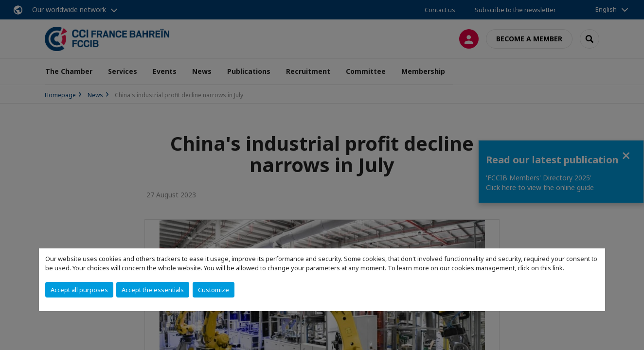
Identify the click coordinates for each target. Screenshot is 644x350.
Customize (213, 289)
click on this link (540, 267)
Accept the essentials (153, 289)
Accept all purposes (79, 289)
